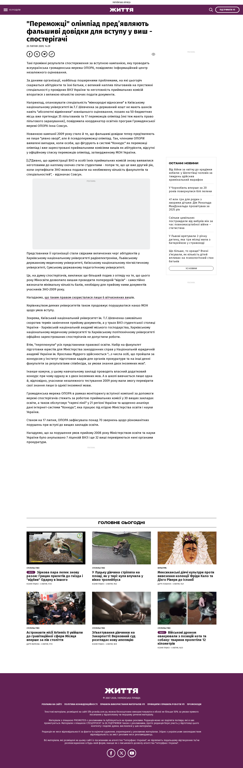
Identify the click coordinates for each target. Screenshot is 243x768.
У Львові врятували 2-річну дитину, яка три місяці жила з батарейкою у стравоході (189, 239)
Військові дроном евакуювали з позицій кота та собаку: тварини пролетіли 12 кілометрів (182, 638)
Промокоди (194, 704)
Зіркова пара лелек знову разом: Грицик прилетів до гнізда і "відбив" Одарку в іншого (55, 576)
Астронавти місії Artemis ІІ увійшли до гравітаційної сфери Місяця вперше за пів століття (55, 636)
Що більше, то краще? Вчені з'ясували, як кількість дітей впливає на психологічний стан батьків (191, 256)
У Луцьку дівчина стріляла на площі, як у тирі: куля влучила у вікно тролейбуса (117, 576)
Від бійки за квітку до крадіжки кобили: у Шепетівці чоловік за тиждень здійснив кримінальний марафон (190, 174)
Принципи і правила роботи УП (166, 704)
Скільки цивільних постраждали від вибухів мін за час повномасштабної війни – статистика (191, 223)
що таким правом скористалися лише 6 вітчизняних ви (87, 297)
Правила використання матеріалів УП (122, 704)
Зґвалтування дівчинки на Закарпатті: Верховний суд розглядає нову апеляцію (113, 636)
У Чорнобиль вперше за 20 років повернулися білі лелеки (190, 189)
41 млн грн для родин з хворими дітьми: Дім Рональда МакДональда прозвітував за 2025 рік (190, 204)
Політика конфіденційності (81, 704)
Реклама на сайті (52, 704)
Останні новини (183, 163)
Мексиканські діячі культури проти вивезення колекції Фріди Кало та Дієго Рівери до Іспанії (186, 576)
